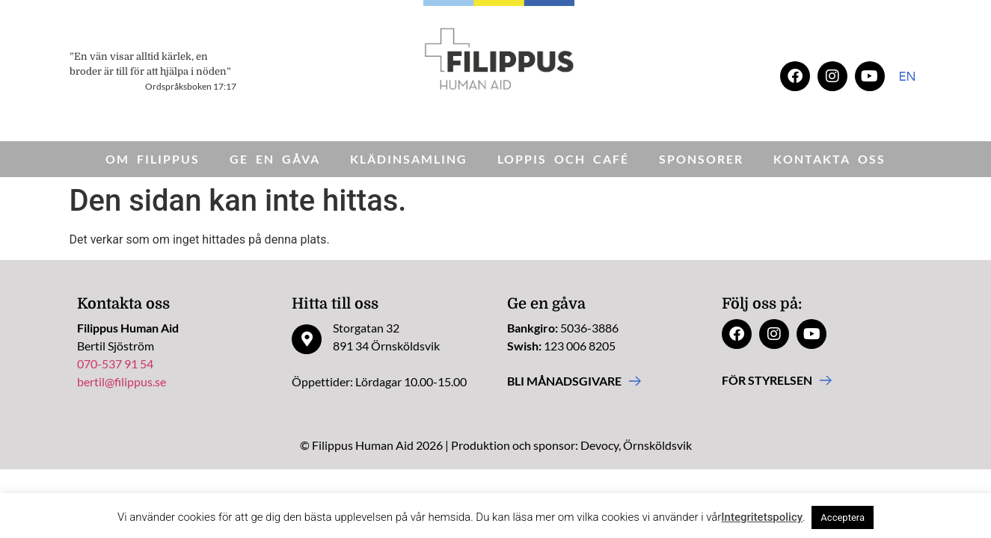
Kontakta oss (829, 159)
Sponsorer (701, 159)
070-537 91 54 (115, 363)
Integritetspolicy (762, 517)
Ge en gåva (275, 159)
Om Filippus (152, 159)
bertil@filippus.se (121, 381)
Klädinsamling (408, 159)
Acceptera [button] (842, 517)
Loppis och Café (563, 159)
